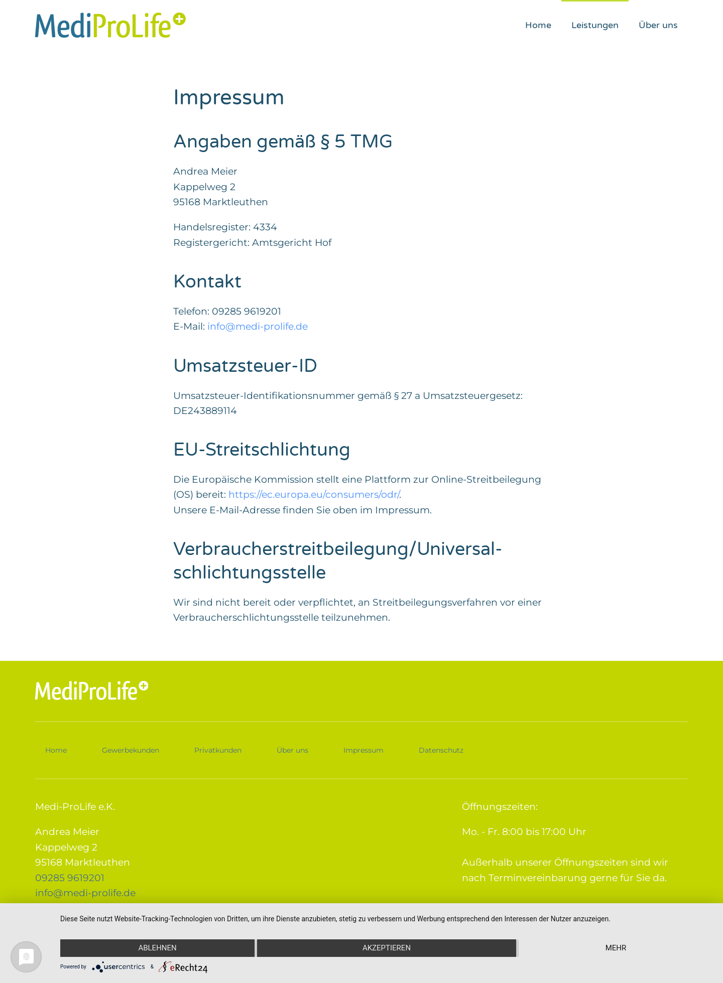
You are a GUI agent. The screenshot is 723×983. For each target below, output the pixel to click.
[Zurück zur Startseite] (110, 25)
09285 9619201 (69, 877)
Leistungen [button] (595, 25)
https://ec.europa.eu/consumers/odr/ (313, 494)
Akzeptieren (387, 947)
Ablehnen (157, 947)
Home (538, 25)
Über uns (658, 25)
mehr (616, 947)
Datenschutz (441, 749)
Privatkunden (218, 749)
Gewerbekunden (130, 749)
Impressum (363, 749)
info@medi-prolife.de (257, 326)
